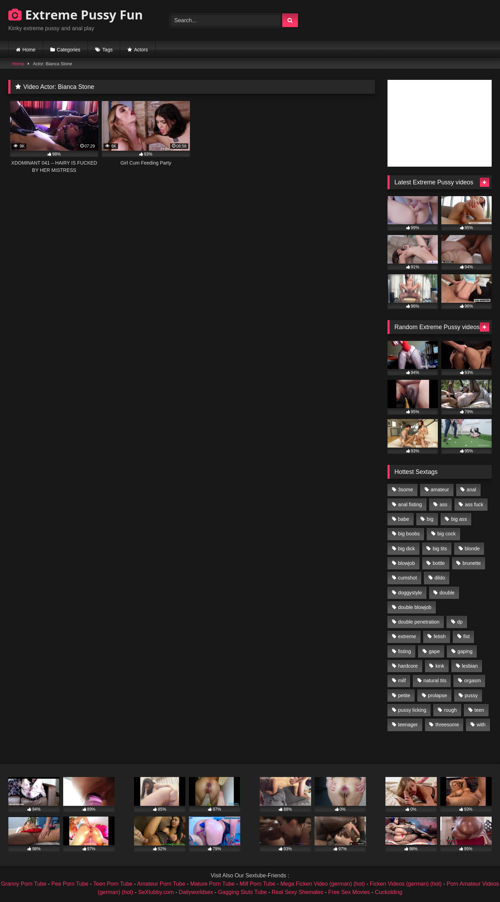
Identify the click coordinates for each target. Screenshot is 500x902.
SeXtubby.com (156, 892)
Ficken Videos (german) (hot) (406, 884)
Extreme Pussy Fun (75, 14)
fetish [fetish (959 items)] (439, 636)
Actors (141, 49)
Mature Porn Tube (212, 884)
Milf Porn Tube (257, 884)
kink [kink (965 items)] (439, 666)
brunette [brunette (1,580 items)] (471, 563)
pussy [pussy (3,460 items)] (471, 695)
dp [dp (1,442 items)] (459, 622)
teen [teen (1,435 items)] (479, 710)
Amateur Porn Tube (161, 884)
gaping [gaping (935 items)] (465, 651)
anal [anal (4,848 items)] (471, 489)
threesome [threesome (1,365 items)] (447, 724)
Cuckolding (388, 892)
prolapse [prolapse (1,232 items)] (437, 695)
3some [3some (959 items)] (405, 489)
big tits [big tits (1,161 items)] (440, 548)
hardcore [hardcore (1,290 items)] (408, 666)
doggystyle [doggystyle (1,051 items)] (410, 592)
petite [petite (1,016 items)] (404, 695)
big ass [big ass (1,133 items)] (459, 519)
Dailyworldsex (196, 892)
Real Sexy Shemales (298, 892)
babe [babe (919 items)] (403, 519)
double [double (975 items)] (447, 592)
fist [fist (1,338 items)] (466, 636)
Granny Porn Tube (24, 884)
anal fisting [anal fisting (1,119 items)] (410, 504)
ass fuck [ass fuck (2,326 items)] (474, 504)
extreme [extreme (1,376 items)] (407, 636)
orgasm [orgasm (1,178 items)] (472, 680)
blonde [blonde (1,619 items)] (472, 548)
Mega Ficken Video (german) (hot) (322, 884)
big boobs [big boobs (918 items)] (408, 533)
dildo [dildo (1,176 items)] (439, 578)
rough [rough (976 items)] (450, 710)
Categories (69, 49)
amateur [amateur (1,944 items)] (440, 489)
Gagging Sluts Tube (242, 892)
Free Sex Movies (349, 892)
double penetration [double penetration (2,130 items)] (418, 622)
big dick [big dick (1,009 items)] (406, 548)
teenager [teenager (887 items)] (408, 724)
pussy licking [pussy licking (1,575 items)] (412, 710)
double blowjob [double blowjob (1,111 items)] (414, 607)
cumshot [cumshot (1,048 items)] (407, 578)
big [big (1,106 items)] (430, 519)
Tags (107, 49)
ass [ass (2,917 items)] (443, 504)
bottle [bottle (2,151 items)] (439, 563)
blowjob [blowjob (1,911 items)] (406, 563)
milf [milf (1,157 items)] (402, 680)
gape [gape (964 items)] (434, 651)
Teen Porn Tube (113, 884)
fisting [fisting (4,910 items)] (404, 651)
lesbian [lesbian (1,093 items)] (470, 666)
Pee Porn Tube (70, 884)
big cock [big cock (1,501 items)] (447, 533)
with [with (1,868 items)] (481, 724)
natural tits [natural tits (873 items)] (434, 680)
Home (29, 49)
